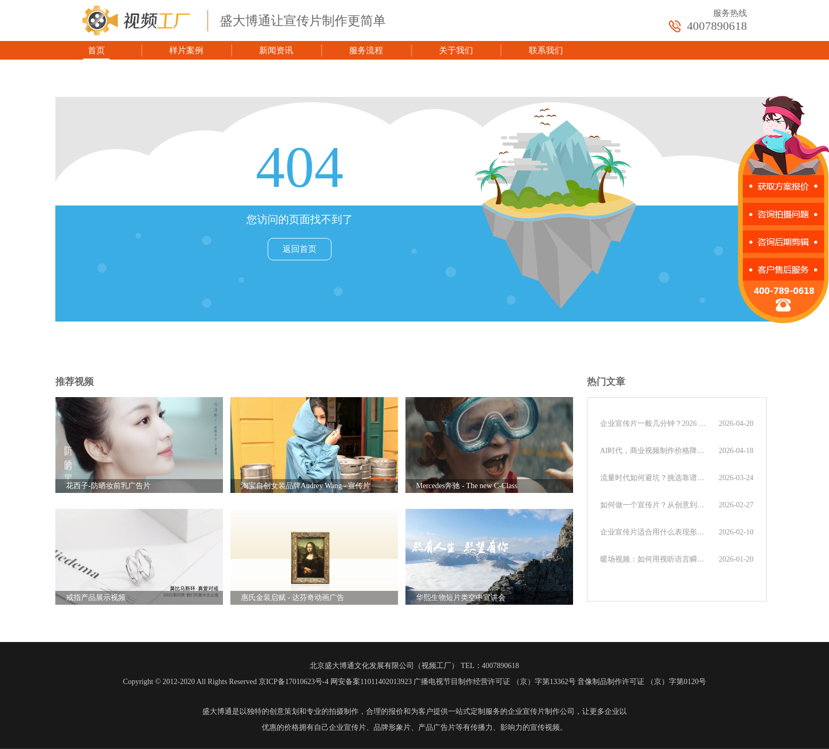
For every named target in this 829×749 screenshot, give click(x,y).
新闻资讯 (276, 50)
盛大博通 (217, 711)
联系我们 (546, 50)
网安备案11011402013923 (371, 682)
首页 (96, 50)
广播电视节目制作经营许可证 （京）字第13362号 (494, 682)
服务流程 (366, 50)
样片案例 (186, 50)
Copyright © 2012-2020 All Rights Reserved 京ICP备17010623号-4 (225, 682)
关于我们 (456, 50)
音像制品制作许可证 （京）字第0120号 (641, 682)
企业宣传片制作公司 (541, 711)
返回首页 (300, 248)
